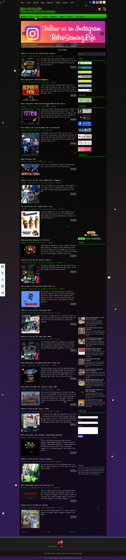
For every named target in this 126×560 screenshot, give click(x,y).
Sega (32, 15)
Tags (88, 238)
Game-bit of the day (46, 56)
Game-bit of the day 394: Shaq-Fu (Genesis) (36, 260)
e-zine (43, 130)
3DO (42, 389)
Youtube (58, 3)
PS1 (52, 312)
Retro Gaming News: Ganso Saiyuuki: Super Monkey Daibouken (41, 435)
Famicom (45, 15)
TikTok (72, 3)
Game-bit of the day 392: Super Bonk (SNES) (36, 336)
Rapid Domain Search (77, 557)
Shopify (65, 3)
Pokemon (43, 507)
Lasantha (61, 557)
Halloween (44, 161)
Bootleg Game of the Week (47, 288)
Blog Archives (96, 238)
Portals (70, 15)
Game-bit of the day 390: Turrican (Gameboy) (36, 459)
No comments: (59, 56)
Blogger (80, 553)
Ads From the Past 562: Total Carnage (94, 400)
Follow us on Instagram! (29, 44)
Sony (38, 15)
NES (42, 82)
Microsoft (54, 15)
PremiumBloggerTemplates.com (68, 557)
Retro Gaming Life (63, 553)
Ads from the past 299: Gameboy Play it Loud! (37, 206)
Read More (73, 67)
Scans (42, 3)
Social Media (80, 15)
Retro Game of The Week (49, 389)
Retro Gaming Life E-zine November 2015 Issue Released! (40, 127)
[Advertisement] (89, 193)
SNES (52, 339)
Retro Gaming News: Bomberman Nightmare (34, 79)
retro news (46, 82)
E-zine (29, 2)
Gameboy (52, 182)
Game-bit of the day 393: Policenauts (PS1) (36, 310)
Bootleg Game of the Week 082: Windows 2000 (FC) (38, 286)
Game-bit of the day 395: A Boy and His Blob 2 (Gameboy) (41, 180)
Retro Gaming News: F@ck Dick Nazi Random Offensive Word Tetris (43, 103)
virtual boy (48, 487)
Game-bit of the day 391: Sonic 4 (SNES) (35, 409)
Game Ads (35, 3)
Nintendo (24, 15)
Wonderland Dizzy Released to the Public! (35, 240)
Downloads (50, 2)
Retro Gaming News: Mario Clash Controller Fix (37, 485)
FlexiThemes (50, 557)
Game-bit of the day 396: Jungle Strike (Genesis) (38, 53)
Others (63, 15)
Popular (81, 238)
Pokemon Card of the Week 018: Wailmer (34, 505)
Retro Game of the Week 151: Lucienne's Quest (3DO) (39, 387)
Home (22, 3)
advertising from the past (46, 209)
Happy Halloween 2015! (28, 159)
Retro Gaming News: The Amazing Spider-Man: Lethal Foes (40, 363)
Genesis (52, 56)
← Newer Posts (24, 531)
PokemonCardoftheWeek (50, 507)
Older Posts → (73, 531)
